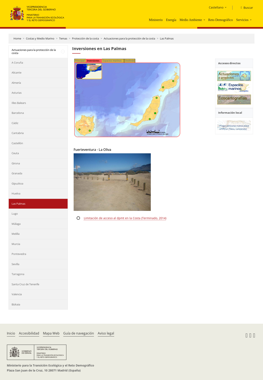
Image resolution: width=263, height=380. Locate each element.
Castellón (17, 143)
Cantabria (18, 133)
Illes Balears (19, 103)
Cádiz (15, 123)
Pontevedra (19, 254)
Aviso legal (106, 333)
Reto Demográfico (220, 20)
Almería (16, 83)
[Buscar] (245, 8)
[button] (205, 20)
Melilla (15, 234)
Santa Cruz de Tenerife (25, 284)
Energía (171, 20)
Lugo (15, 213)
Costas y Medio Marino (40, 38)
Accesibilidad (29, 333)
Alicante (16, 72)
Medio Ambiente (191, 20)
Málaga (16, 224)
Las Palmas (167, 38)
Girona (16, 163)
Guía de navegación (78, 333)
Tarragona (18, 274)
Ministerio (156, 20)
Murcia (16, 244)
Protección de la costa (85, 38)
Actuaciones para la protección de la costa (129, 38)
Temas (63, 38)
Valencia (17, 294)
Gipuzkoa (17, 183)
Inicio (11, 333)
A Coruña (17, 62)
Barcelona (18, 113)
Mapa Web (51, 333)
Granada (17, 173)
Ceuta (15, 153)
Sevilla (15, 264)
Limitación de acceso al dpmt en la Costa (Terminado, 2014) (125, 218)
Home (17, 38)
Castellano (216, 7)
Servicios (242, 20)
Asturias (17, 93)
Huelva (16, 193)
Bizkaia (16, 304)
